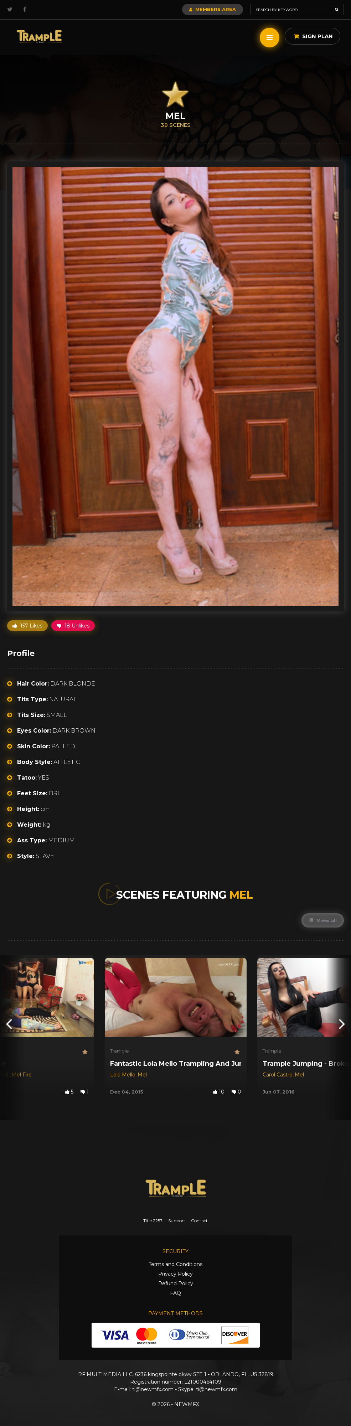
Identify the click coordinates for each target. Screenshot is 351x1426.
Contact (199, 1220)
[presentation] (9, 1023)
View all (323, 920)
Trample (119, 1051)
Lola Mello (122, 1074)
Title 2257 (152, 1220)
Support (176, 1220)
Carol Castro (278, 1074)
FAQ (175, 1293)
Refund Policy (175, 1283)
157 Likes (27, 625)
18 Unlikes (73, 625)
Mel (142, 1074)
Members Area (212, 9)
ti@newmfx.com (153, 1389)
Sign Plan (313, 36)
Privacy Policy (175, 1274)
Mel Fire (22, 1074)
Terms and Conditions (175, 1264)
